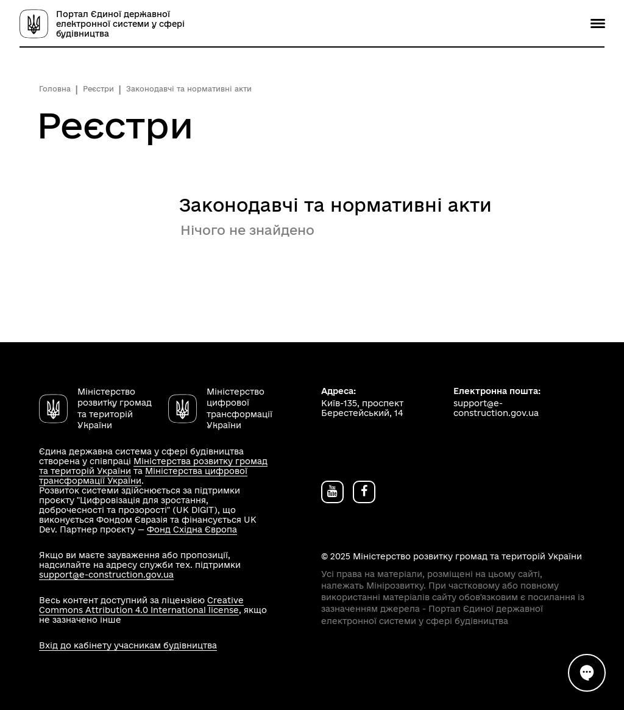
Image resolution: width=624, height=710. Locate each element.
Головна (55, 89)
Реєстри (98, 89)
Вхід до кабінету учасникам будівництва (128, 645)
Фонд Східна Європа (192, 529)
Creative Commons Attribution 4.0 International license (141, 605)
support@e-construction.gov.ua (106, 574)
